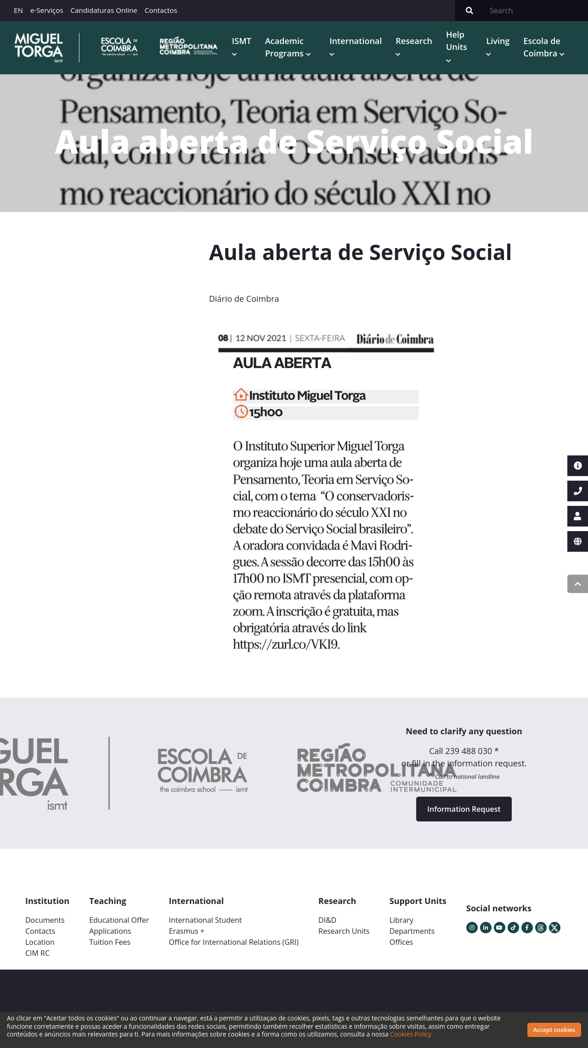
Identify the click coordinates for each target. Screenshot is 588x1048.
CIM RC (37, 953)
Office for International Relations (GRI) (233, 942)
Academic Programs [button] (285, 47)
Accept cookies (554, 1030)
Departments (412, 931)
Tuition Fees (109, 942)
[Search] (536, 10)
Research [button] (414, 40)
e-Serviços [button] (46, 10)
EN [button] (18, 10)
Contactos (161, 10)
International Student (205, 920)
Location (40, 942)
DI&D (327, 920)
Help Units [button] (456, 40)
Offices (401, 942)
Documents (45, 920)
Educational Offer (119, 920)
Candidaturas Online (103, 10)
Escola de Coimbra (541, 47)
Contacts (40, 931)
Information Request (464, 809)
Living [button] (497, 40)
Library (401, 920)
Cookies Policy (410, 1034)
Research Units (343, 931)
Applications (110, 931)
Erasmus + (186, 931)
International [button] (355, 40)
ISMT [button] (241, 40)
